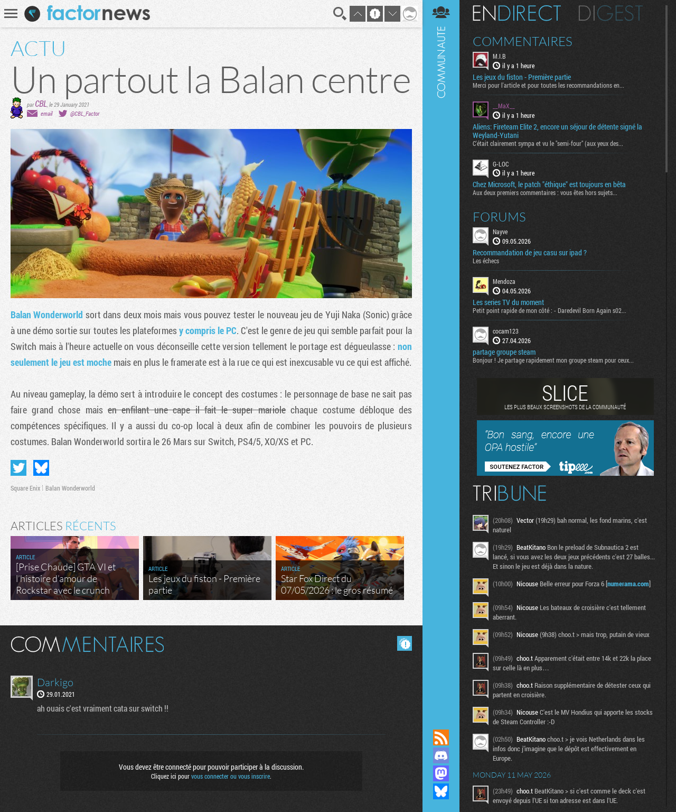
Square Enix (25, 488)
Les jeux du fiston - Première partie (522, 77)
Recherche (340, 14)
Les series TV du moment (508, 302)
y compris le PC (208, 330)
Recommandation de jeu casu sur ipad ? (530, 252)
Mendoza (504, 281)
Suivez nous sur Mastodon (441, 773)
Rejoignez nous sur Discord (441, 755)
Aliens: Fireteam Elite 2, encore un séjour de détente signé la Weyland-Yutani (557, 131)
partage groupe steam (504, 352)
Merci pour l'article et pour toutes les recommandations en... (548, 85)
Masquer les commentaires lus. (404, 643)
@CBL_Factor (84, 113)
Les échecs (486, 260)
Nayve (500, 231)
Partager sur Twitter (18, 468)
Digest (610, 13)
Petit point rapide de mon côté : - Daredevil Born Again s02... (549, 310)
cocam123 (506, 331)
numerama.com (628, 583)
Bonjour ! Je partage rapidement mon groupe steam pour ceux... (553, 360)
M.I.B (499, 56)
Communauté (440, 354)
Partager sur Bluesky (41, 468)
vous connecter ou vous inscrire (230, 776)
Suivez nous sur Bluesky (441, 791)
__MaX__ (504, 106)
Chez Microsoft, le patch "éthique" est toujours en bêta (549, 184)
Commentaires (522, 41)
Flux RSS (441, 737)
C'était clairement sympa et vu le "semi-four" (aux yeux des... (548, 143)
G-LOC (501, 164)
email (46, 113)
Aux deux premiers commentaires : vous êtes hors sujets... (545, 192)
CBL (41, 103)
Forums (499, 217)
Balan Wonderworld (47, 314)
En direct (517, 13)
